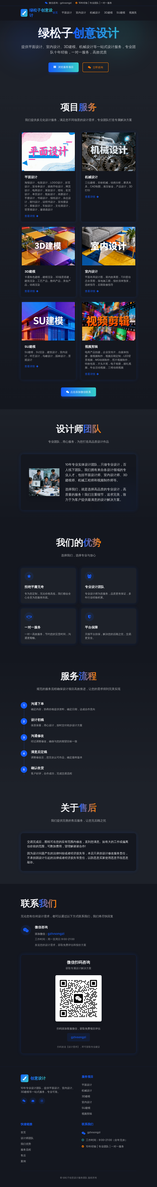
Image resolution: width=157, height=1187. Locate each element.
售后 (23, 1155)
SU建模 (121, 12)
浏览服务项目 (63, 67)
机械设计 (95, 12)
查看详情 (31, 216)
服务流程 (26, 1149)
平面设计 (67, 12)
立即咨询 (95, 67)
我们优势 (26, 1143)
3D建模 (108, 12)
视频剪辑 (134, 12)
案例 (23, 1161)
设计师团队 (27, 1138)
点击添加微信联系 (78, 392)
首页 (55, 12)
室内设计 (81, 12)
